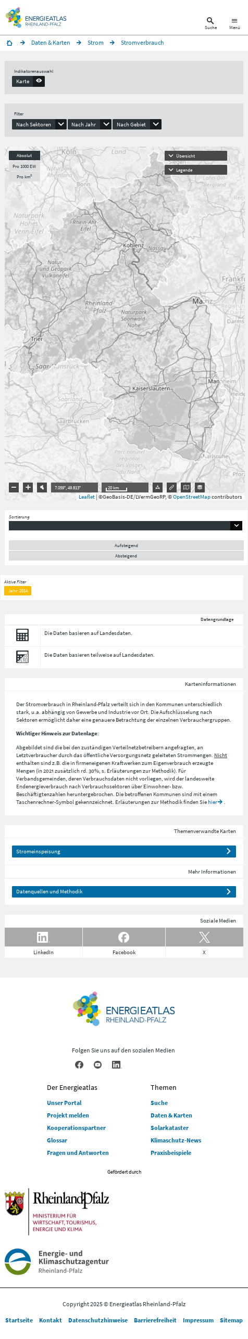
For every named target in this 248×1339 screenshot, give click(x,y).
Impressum (198, 1320)
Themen (164, 1087)
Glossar (57, 1140)
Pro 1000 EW (24, 166)
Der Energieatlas (72, 1087)
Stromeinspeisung (38, 851)
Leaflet (87, 496)
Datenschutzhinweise (98, 1320)
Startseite (19, 1320)
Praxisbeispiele (171, 1152)
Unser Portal (64, 1103)
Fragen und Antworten (78, 1152)
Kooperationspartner (76, 1128)
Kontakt (50, 1320)
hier (212, 801)
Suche (159, 1103)
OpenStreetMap (191, 496)
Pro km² (24, 176)
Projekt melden (68, 1115)
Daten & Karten (171, 1115)
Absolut (24, 155)
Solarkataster (170, 1128)
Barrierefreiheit (155, 1320)
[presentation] (28, 81)
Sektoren (27, 719)
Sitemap (231, 1320)
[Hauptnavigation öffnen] (234, 25)
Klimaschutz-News (176, 1140)
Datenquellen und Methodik (49, 891)
